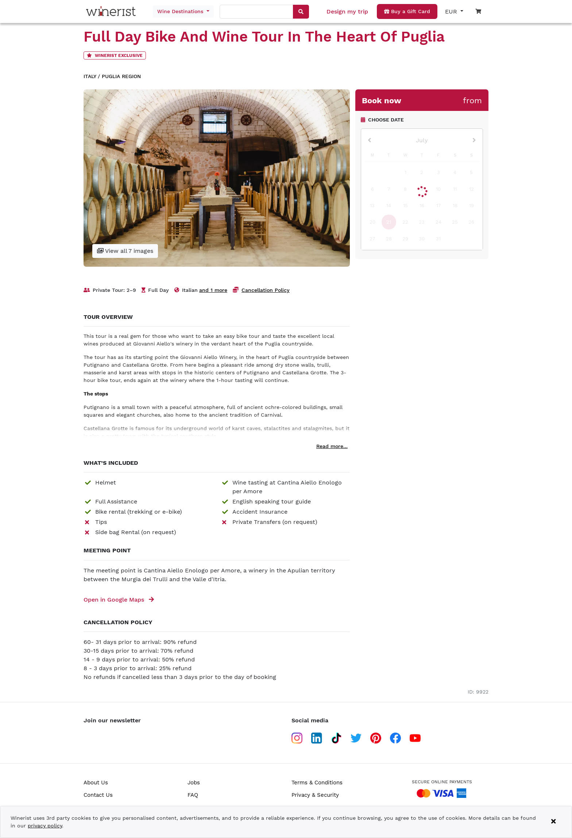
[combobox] (256, 12)
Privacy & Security (315, 795)
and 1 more (213, 290)
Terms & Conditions (317, 782)
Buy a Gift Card (407, 11)
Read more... (332, 446)
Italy (90, 76)
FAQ (193, 795)
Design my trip (347, 11)
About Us (96, 782)
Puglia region (121, 76)
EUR (452, 11)
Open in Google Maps (119, 599)
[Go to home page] (113, 11)
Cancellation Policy (265, 290)
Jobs (194, 782)
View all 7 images (125, 250)
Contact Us (98, 795)
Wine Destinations (181, 11)
